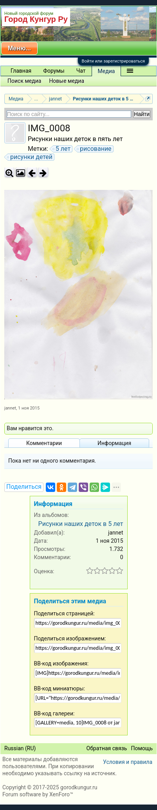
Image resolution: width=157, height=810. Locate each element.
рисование (95, 148)
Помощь (142, 748)
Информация (114, 443)
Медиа (106, 71)
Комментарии (44, 443)
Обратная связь (107, 748)
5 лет (61, 148)
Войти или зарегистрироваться (113, 61)
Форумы (53, 71)
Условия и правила (127, 762)
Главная (21, 71)
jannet (10, 408)
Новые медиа (66, 81)
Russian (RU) (20, 748)
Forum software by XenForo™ (37, 794)
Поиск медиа (24, 81)
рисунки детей (30, 157)
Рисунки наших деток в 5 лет (80, 523)
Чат (81, 71)
